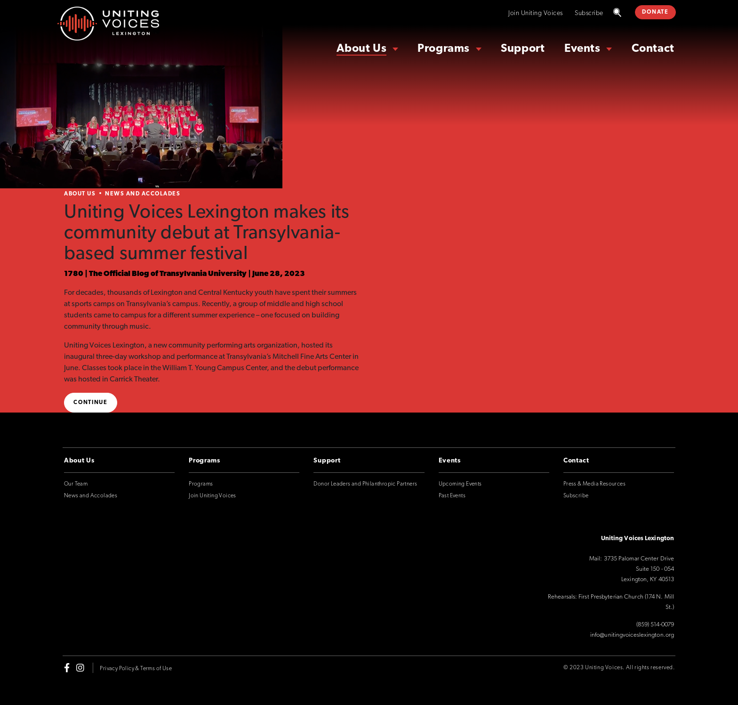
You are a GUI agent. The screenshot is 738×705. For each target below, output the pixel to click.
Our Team (76, 484)
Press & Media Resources (594, 484)
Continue (90, 402)
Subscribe (589, 13)
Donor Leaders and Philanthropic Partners (365, 484)
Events (582, 49)
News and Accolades (142, 194)
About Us (361, 49)
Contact (653, 49)
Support (523, 49)
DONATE (655, 12)
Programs (443, 49)
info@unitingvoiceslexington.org (632, 635)
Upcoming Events (460, 484)
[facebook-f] (67, 668)
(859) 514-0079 (655, 625)
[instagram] (80, 668)
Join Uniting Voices (535, 13)
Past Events (452, 496)
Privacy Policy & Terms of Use (136, 669)
